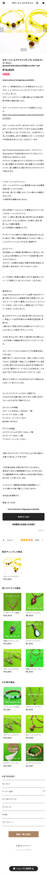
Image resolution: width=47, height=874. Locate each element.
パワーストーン (8, 822)
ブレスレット (7, 807)
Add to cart (23, 517)
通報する (41, 531)
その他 (4, 814)
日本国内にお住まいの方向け (23, 524)
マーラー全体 (7, 791)
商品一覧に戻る (23, 834)
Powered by (24, 850)
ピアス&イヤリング (9, 799)
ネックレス (6, 784)
